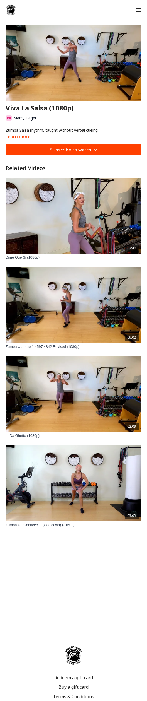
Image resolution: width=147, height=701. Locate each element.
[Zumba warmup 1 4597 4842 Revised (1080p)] (73, 347)
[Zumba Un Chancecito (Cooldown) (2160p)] (73, 525)
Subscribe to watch (74, 149)
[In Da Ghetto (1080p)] (73, 436)
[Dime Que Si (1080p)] (73, 257)
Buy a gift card (73, 687)
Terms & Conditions (73, 696)
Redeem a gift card (73, 677)
